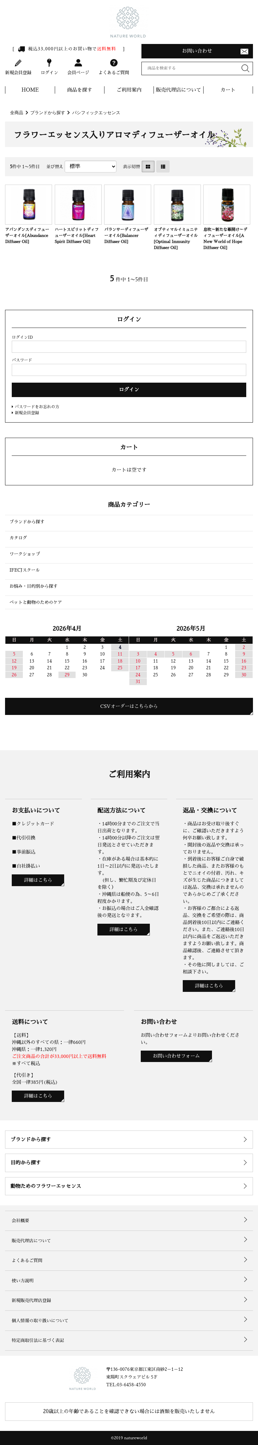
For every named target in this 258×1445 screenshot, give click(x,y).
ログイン (49, 66)
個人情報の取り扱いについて (40, 1320)
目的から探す (25, 1162)
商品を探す (79, 89)
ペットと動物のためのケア (35, 602)
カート (227, 89)
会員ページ (78, 66)
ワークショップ (24, 554)
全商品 (16, 112)
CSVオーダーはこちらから (129, 706)
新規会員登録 (18, 66)
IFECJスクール (24, 570)
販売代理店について (178, 89)
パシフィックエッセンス (96, 112)
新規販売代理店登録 (31, 1300)
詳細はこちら (38, 880)
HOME (30, 89)
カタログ (18, 538)
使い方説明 (23, 1281)
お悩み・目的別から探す (33, 586)
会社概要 (20, 1220)
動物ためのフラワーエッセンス (45, 1186)
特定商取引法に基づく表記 (38, 1340)
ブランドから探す (47, 112)
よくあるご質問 (113, 66)
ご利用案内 (129, 89)
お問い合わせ (197, 50)
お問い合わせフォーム (176, 1056)
